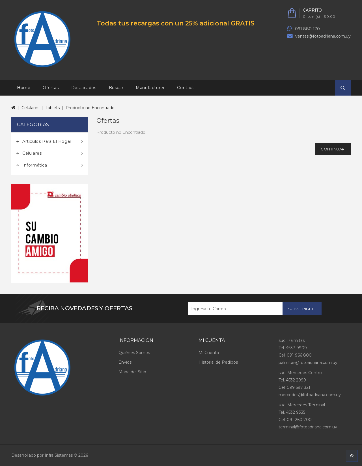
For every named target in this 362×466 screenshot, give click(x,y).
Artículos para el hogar (47, 141)
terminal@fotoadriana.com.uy (308, 427)
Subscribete (302, 309)
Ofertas (51, 87)
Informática (34, 165)
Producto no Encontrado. (90, 107)
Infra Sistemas (59, 455)
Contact (185, 87)
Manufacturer (150, 87)
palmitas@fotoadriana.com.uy (308, 362)
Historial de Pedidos (218, 362)
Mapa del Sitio (132, 371)
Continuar (333, 149)
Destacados (83, 87)
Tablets (53, 107)
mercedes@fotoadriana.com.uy (310, 394)
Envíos (125, 362)
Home (23, 87)
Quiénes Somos (134, 352)
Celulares (30, 107)
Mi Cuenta (209, 352)
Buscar (116, 87)
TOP (352, 456)
